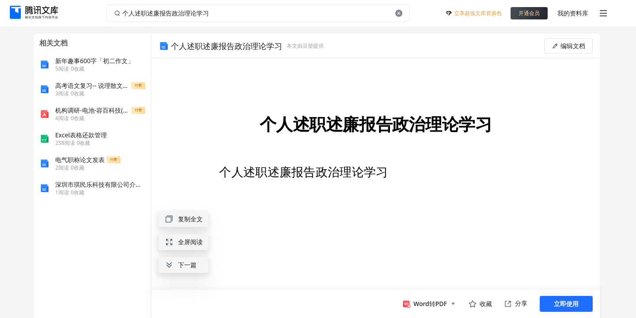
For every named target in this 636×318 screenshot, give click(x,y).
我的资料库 (572, 13)
